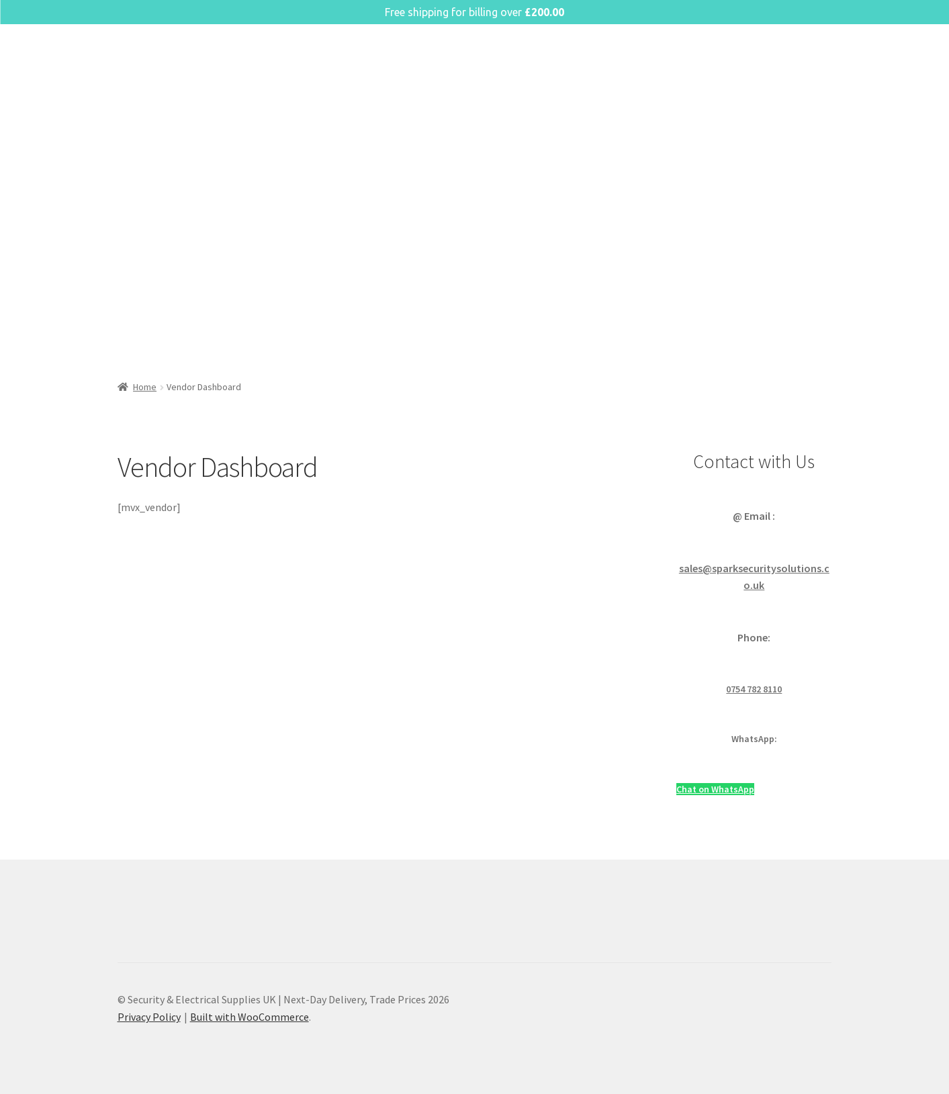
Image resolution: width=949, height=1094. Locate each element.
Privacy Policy (149, 1016)
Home (144, 387)
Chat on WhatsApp (715, 789)
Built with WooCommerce (249, 1016)
